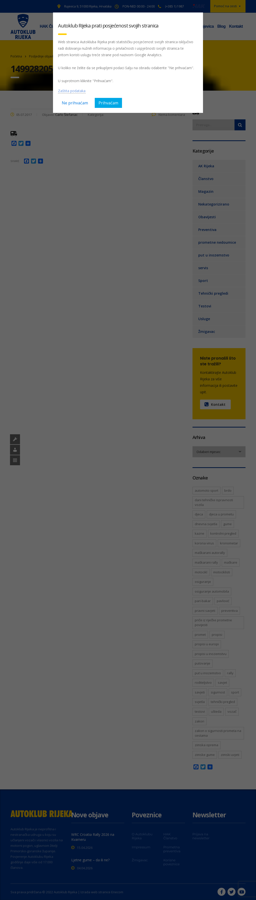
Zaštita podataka (72, 90)
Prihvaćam (108, 103)
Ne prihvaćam (75, 103)
